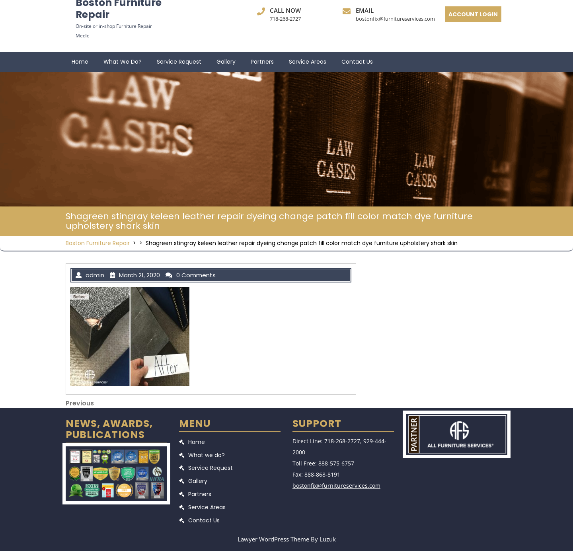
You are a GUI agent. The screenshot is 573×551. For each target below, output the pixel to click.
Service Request (179, 62)
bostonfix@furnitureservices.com (395, 18)
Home (80, 62)
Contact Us (357, 62)
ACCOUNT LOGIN (473, 14)
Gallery (226, 62)
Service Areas (307, 62)
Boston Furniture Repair (98, 243)
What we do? (122, 62)
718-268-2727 (285, 18)
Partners (262, 62)
